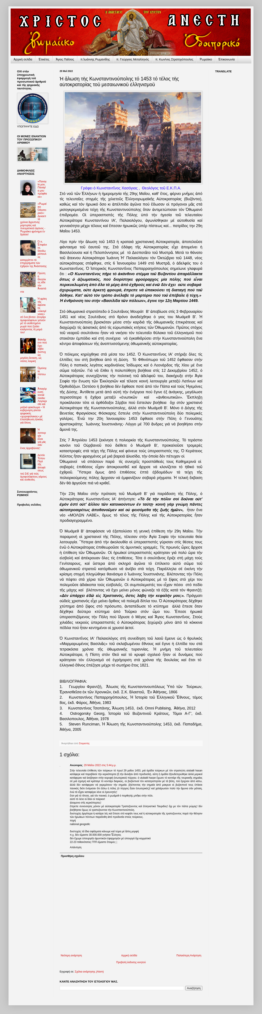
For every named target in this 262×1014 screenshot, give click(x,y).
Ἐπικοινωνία (226, 59)
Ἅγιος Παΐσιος (65, 59)
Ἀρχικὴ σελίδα (23, 59)
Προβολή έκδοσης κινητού (131, 962)
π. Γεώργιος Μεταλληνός (132, 59)
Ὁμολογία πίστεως (42, 373)
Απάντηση (76, 847)
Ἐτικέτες (44, 59)
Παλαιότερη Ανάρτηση (188, 955)
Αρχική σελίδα (129, 955)
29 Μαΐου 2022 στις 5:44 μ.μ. (100, 765)
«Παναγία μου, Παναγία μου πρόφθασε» (42, 189)
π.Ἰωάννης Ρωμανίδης (95, 59)
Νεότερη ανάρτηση (71, 955)
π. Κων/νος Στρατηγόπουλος (174, 59)
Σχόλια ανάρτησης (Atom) (89, 971)
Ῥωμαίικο (206, 59)
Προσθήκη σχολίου (72, 856)
